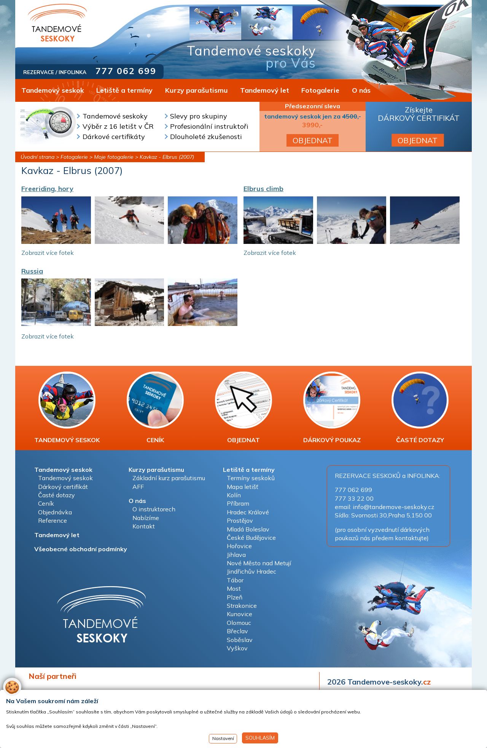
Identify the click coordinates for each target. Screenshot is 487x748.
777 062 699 (125, 70)
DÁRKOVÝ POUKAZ (332, 408)
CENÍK (155, 408)
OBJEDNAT (313, 140)
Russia (32, 271)
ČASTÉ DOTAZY (420, 408)
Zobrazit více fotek (47, 252)
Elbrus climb (263, 188)
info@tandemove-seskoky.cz (393, 507)
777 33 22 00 (354, 498)
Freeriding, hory (47, 188)
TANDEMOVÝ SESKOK (67, 408)
